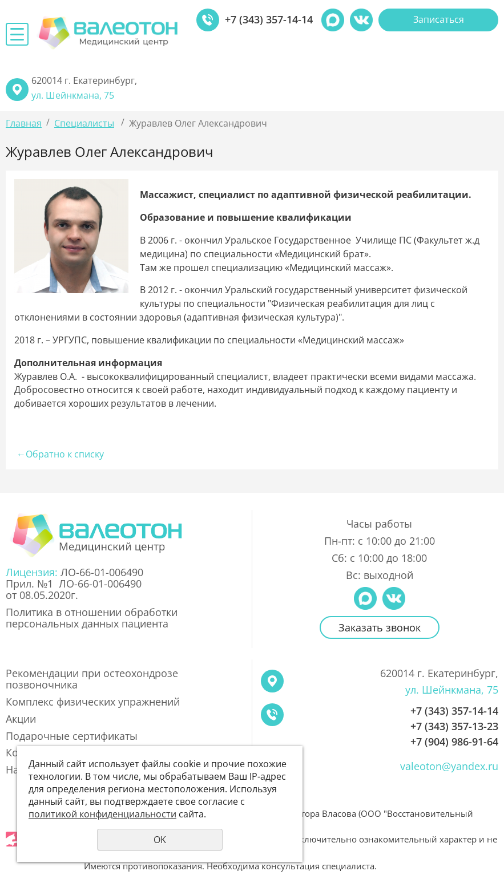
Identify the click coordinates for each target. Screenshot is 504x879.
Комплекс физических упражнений (93, 702)
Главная (24, 123)
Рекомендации (92, 679)
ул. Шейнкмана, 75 (72, 95)
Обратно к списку (59, 454)
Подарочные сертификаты (72, 736)
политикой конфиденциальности (102, 814)
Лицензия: (33, 572)
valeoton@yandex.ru (449, 766)
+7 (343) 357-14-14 (269, 20)
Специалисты (84, 123)
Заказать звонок (379, 627)
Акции (21, 719)
